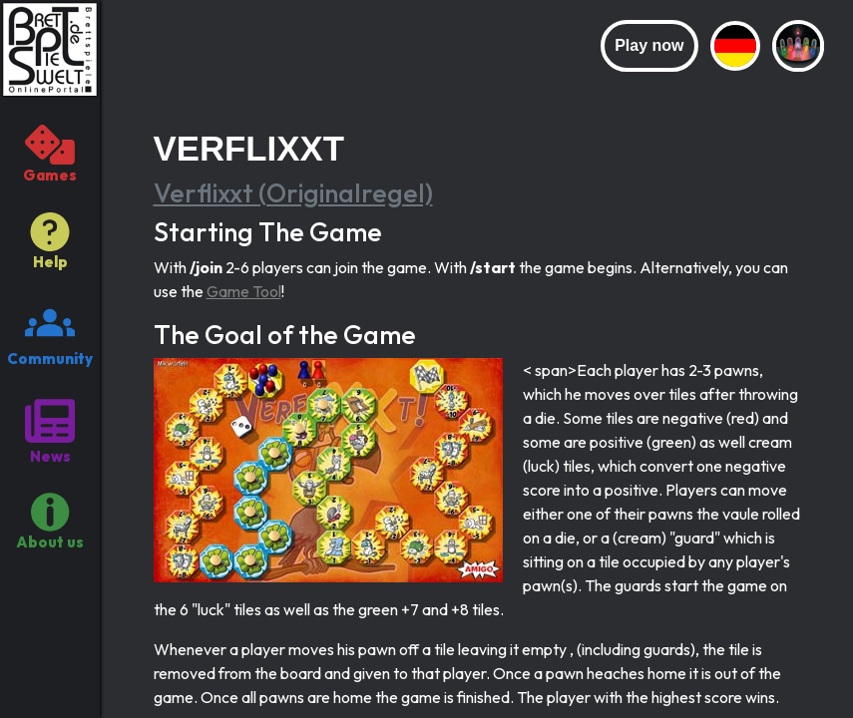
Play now (649, 45)
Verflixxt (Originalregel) (293, 193)
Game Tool (244, 291)
